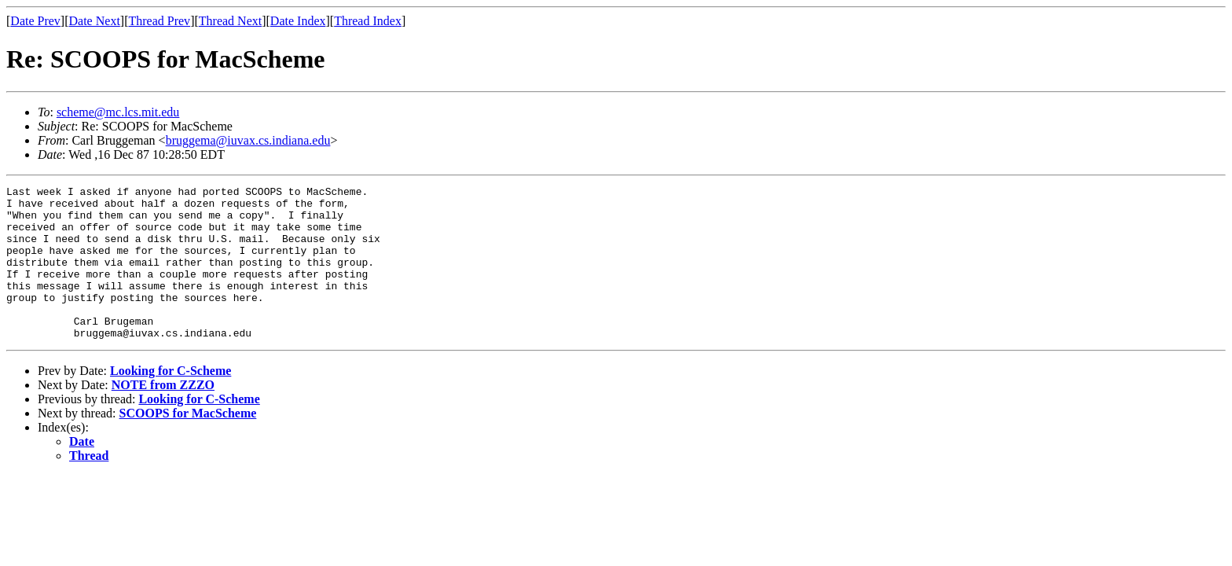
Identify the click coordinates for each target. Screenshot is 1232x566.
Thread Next (230, 21)
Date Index (298, 21)
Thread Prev (159, 21)
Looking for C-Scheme (170, 401)
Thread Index (368, 21)
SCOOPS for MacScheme (188, 443)
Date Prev (35, 21)
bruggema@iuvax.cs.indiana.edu (248, 140)
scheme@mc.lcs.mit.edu (118, 112)
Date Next (94, 21)
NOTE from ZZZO (163, 415)
